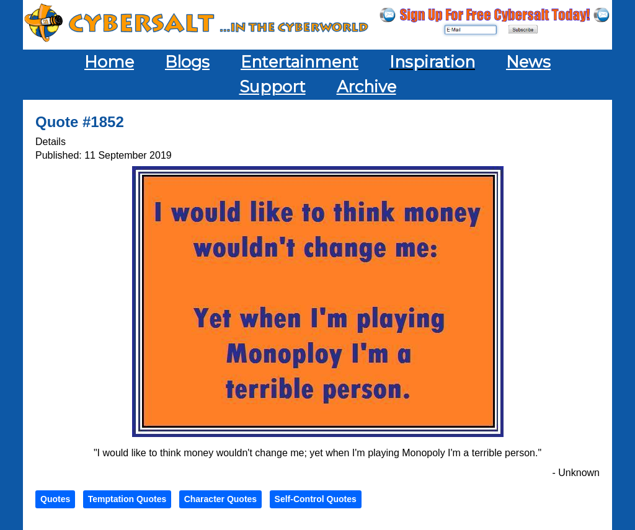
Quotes (55, 499)
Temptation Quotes (127, 499)
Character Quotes (220, 499)
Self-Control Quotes (316, 499)
